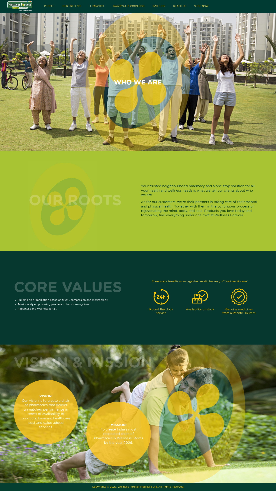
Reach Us (179, 6)
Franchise (97, 6)
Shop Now (201, 6)
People (49, 6)
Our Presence (72, 6)
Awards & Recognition (129, 6)
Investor (159, 6)
